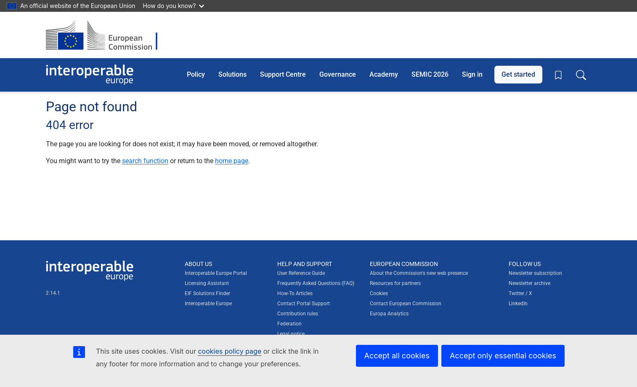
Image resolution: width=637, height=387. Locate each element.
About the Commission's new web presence (419, 273)
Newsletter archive (529, 283)
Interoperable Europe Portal (216, 273)
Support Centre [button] (283, 74)
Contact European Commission (405, 303)
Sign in (472, 74)
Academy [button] (383, 74)
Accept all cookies (397, 355)
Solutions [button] (232, 74)
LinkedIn (518, 303)
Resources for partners (395, 283)
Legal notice (291, 334)
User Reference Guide (301, 273)
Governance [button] (337, 74)
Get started (518, 74)
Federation (289, 324)
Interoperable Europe (208, 303)
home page (231, 161)
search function (145, 161)
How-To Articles (295, 293)
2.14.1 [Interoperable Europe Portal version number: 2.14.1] (53, 293)
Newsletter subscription (535, 273)
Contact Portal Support (303, 303)
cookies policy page (229, 351)
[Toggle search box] (581, 74)
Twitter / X (520, 293)
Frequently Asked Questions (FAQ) (315, 283)
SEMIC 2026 (430, 74)
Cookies (379, 293)
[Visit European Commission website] (106, 35)
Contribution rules (297, 314)
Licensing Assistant (207, 283)
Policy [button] (196, 74)
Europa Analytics (389, 314)
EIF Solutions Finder (207, 293)
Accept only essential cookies (503, 355)
